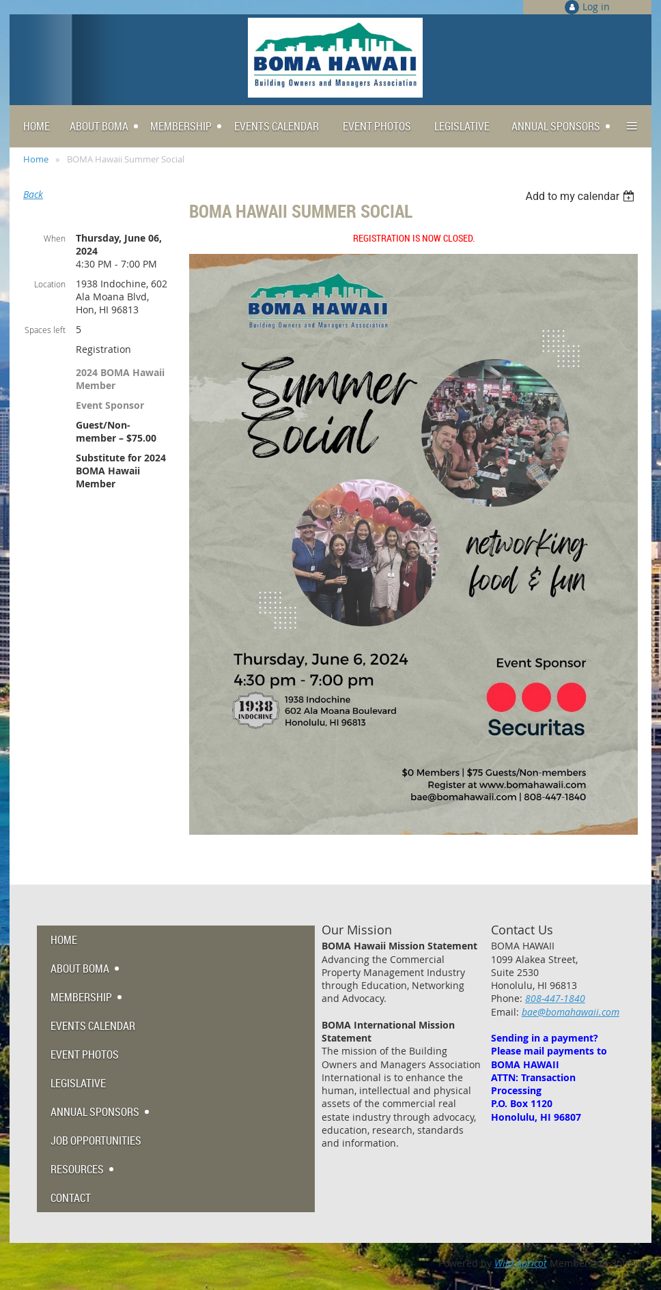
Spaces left (45, 329)
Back (33, 194)
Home (35, 159)
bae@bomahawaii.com (570, 1011)
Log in (596, 6)
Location (50, 283)
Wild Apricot (520, 1263)
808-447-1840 (555, 998)
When (55, 238)
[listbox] (581, 196)
